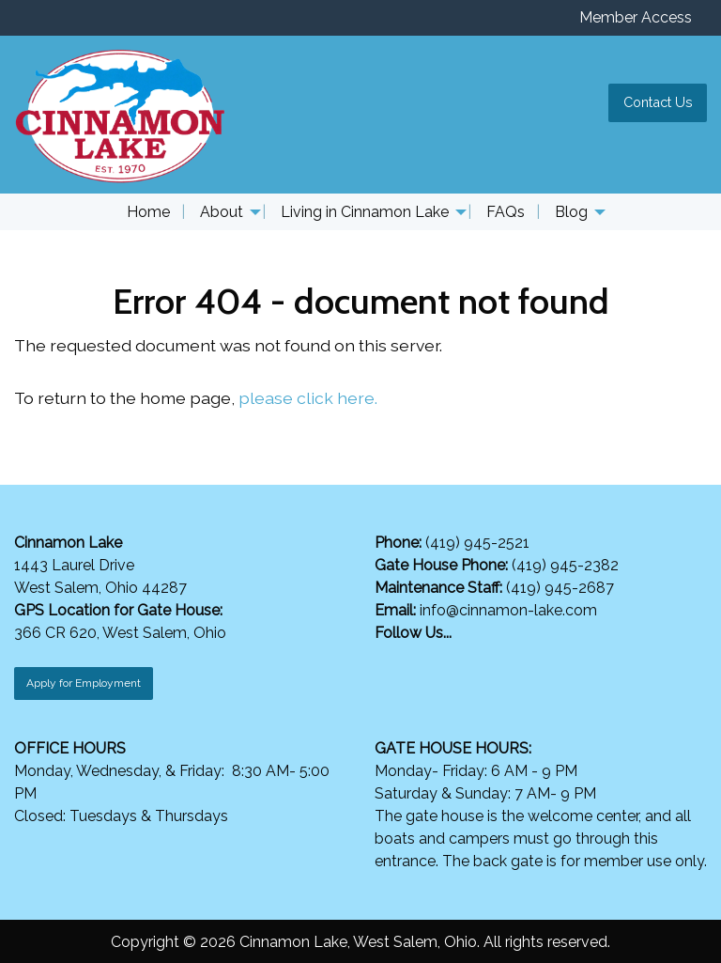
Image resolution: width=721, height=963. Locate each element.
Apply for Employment (83, 683)
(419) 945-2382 (565, 565)
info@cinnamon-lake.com (508, 610)
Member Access (635, 17)
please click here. (307, 398)
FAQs (505, 212)
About (221, 212)
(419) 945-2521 (479, 542)
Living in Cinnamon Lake (365, 212)
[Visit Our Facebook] (390, 655)
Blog (571, 212)
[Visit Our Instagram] (420, 655)
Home (148, 212)
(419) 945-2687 (558, 588)
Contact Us (658, 102)
